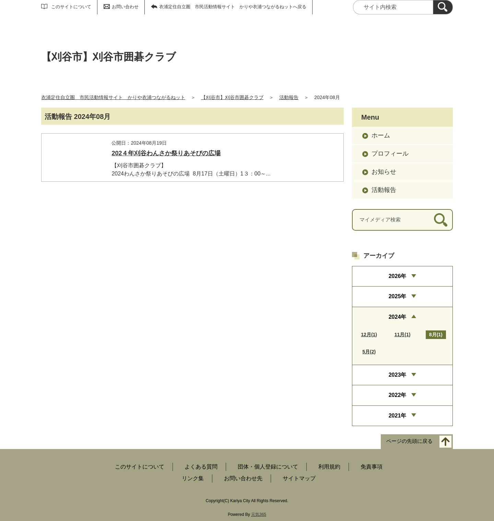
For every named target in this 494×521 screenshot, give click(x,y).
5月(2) (369, 351)
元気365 (258, 514)
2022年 (398, 395)
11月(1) (403, 334)
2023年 (398, 375)
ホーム (381, 135)
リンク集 (193, 478)
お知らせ (384, 171)
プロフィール (390, 153)
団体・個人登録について (268, 467)
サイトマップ (299, 478)
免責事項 (372, 467)
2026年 (398, 276)
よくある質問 (201, 467)
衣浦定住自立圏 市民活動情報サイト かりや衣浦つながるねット (113, 97)
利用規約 (329, 467)
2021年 (398, 416)
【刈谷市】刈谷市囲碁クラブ (232, 97)
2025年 (398, 296)
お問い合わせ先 (243, 478)
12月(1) (369, 334)
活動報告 (288, 97)
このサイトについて (71, 6)
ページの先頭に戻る (409, 441)
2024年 (398, 317)
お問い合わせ (125, 6)
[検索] (443, 7)
